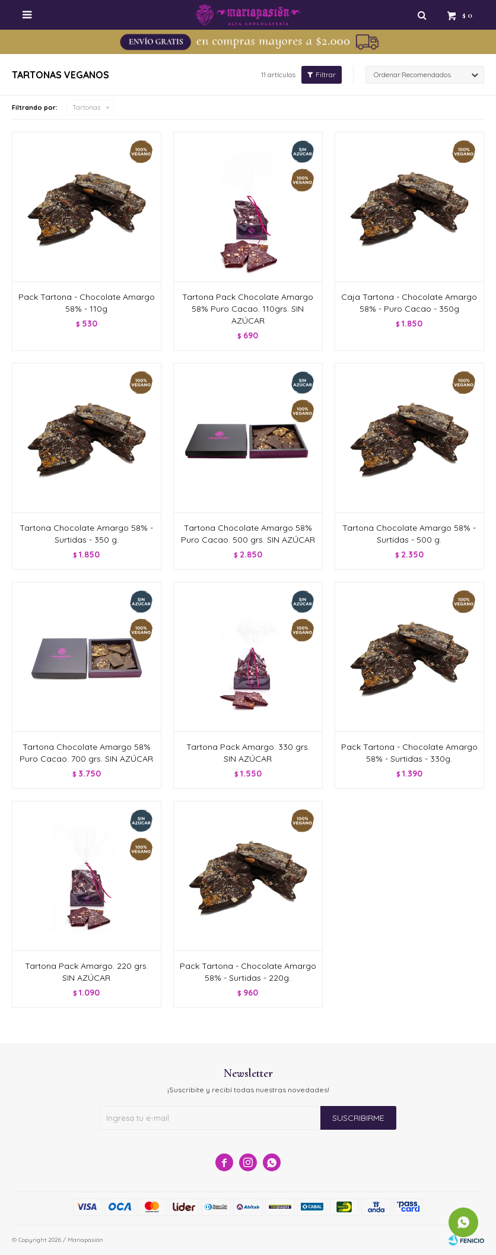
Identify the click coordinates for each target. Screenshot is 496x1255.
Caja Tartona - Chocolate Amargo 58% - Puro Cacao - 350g (409, 302)
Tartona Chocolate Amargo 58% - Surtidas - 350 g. (86, 533)
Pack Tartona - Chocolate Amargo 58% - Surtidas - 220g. (248, 972)
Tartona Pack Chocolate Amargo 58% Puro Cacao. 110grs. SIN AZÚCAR (247, 308)
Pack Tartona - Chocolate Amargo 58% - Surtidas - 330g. (409, 752)
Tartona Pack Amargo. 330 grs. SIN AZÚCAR (248, 752)
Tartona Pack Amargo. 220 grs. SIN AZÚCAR (86, 972)
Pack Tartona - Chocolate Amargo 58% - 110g (86, 302)
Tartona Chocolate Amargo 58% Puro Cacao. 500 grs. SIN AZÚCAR (248, 533)
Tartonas (86, 107)
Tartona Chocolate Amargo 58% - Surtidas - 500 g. (409, 533)
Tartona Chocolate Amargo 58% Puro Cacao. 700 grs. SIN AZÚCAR (86, 752)
